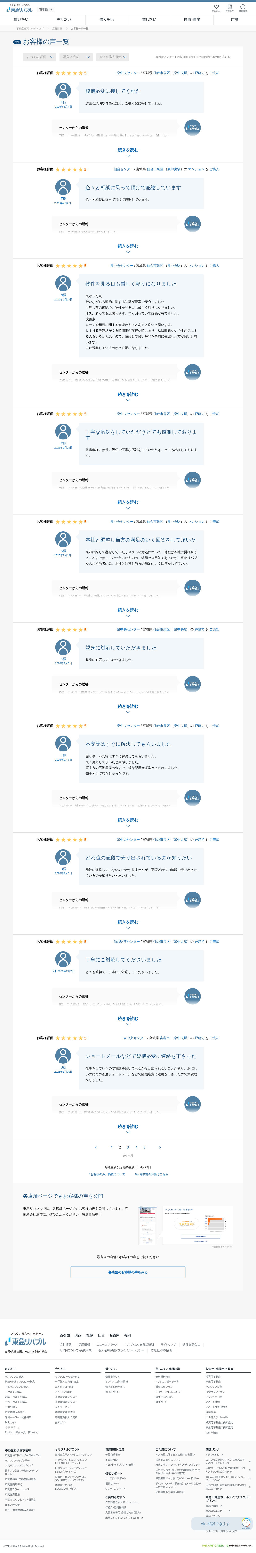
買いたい (21, 20)
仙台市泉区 (161, 73)
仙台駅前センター (127, 941)
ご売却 (214, 73)
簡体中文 (33, 1432)
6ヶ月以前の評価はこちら (151, 1174)
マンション (196, 169)
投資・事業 (192, 20)
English (9, 1432)
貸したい (149, 20)
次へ (160, 1147)
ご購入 (214, 169)
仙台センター (123, 169)
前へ (96, 1147)
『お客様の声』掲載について (106, 1174)
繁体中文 (21, 1432)
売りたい (64, 20)
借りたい (106, 20)
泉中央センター (128, 73)
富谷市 (165, 1038)
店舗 (234, 20)
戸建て (200, 73)
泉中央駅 (180, 73)
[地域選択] (46, 9)
